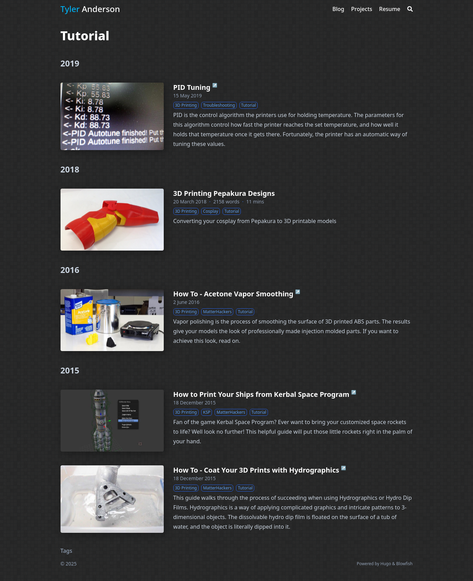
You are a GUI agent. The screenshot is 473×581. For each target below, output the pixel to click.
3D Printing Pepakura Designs (224, 193)
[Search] (410, 9)
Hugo (385, 564)
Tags (67, 550)
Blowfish (404, 564)
